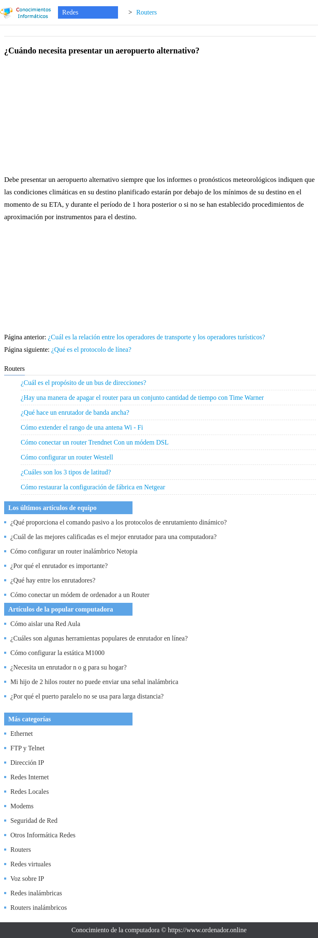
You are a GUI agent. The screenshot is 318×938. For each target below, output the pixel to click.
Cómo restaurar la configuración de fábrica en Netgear (93, 487)
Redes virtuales (30, 864)
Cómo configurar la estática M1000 (57, 652)
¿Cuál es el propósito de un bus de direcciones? (83, 382)
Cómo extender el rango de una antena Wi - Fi (82, 427)
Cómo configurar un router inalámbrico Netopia (73, 551)
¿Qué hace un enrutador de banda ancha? (75, 412)
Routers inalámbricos (38, 907)
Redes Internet (29, 777)
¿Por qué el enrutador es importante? (59, 565)
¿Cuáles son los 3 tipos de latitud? (66, 472)
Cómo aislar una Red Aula (45, 623)
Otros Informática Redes (42, 835)
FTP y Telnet (27, 748)
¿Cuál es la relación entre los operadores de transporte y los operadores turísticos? (157, 337)
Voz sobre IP (27, 878)
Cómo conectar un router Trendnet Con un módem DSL (95, 442)
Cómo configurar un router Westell (67, 457)
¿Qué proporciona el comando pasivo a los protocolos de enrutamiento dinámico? (118, 522)
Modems (22, 806)
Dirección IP (27, 762)
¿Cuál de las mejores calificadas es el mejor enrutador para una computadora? (113, 536)
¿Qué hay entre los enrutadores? (52, 580)
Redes (70, 12)
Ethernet (21, 733)
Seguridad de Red (34, 820)
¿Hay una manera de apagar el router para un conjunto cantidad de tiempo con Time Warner (142, 397)
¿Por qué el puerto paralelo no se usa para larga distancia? (87, 696)
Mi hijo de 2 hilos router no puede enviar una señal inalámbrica (94, 681)
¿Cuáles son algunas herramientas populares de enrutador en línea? (99, 638)
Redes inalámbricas (36, 893)
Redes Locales (29, 791)
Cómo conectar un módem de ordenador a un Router (79, 594)
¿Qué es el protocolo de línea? (92, 349)
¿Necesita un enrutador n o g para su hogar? (68, 667)
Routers (146, 12)
